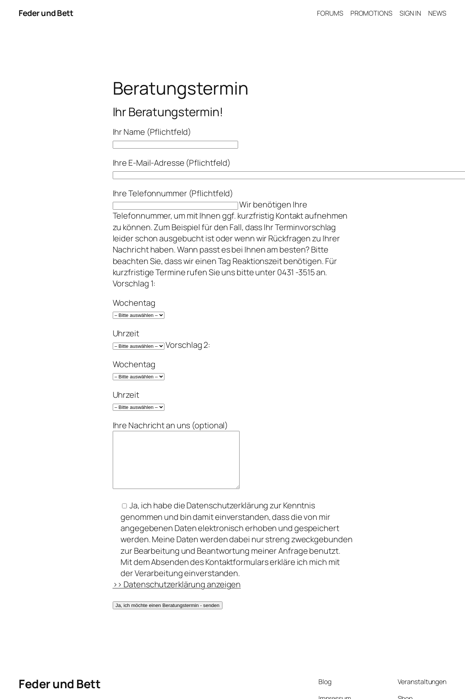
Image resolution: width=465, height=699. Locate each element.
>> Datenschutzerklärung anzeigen (177, 595)
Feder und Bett (46, 12)
